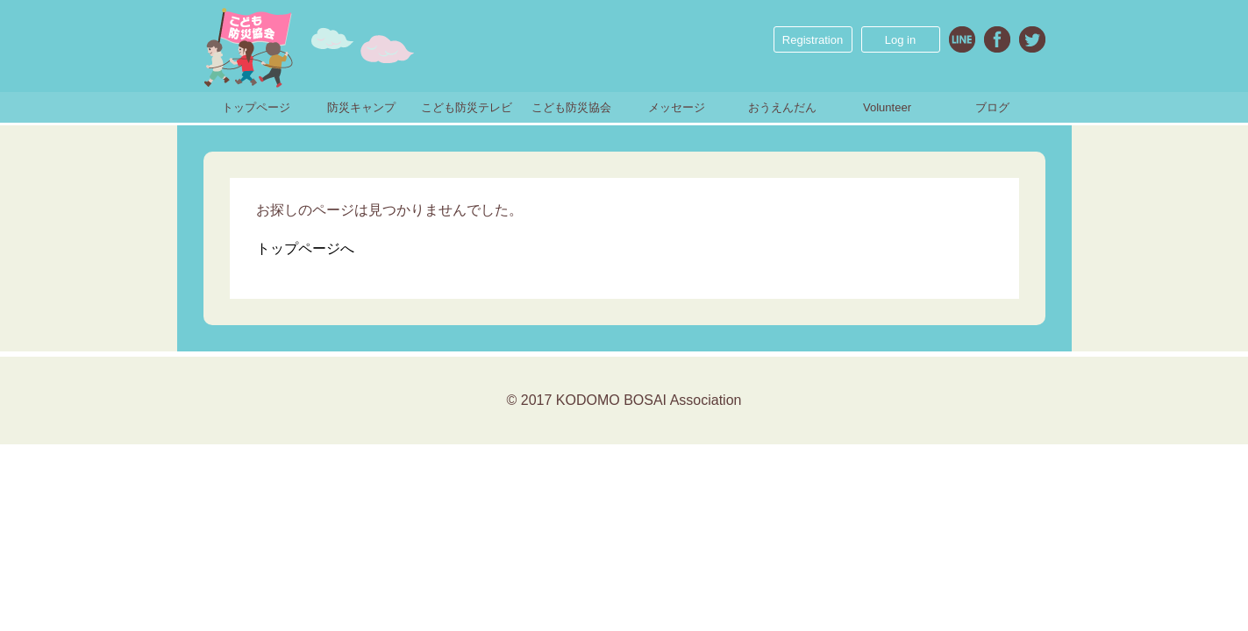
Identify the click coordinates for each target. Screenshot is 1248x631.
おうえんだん (782, 107)
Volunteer (887, 107)
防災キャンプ (361, 107)
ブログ (992, 107)
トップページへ (305, 248)
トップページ (256, 107)
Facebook (997, 39)
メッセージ (676, 107)
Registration (812, 39)
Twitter (1032, 39)
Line (962, 39)
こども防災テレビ (466, 107)
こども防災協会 (571, 107)
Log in (900, 39)
